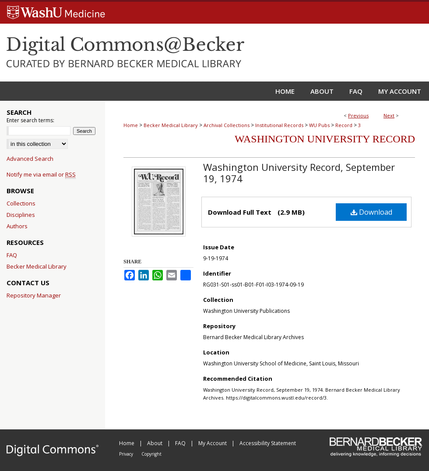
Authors (17, 226)
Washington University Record (325, 139)
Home (130, 125)
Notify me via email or (41, 174)
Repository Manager (34, 295)
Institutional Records (279, 125)
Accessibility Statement (267, 443)
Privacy (126, 454)
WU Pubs (319, 125)
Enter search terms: (30, 120)
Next (388, 115)
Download (371, 212)
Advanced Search (30, 159)
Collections (21, 203)
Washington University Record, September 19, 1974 (299, 172)
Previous (358, 115)
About (155, 443)
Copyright (151, 454)
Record (343, 125)
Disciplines (21, 215)
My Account (213, 443)
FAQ (12, 255)
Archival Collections (227, 125)
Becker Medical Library (171, 125)
